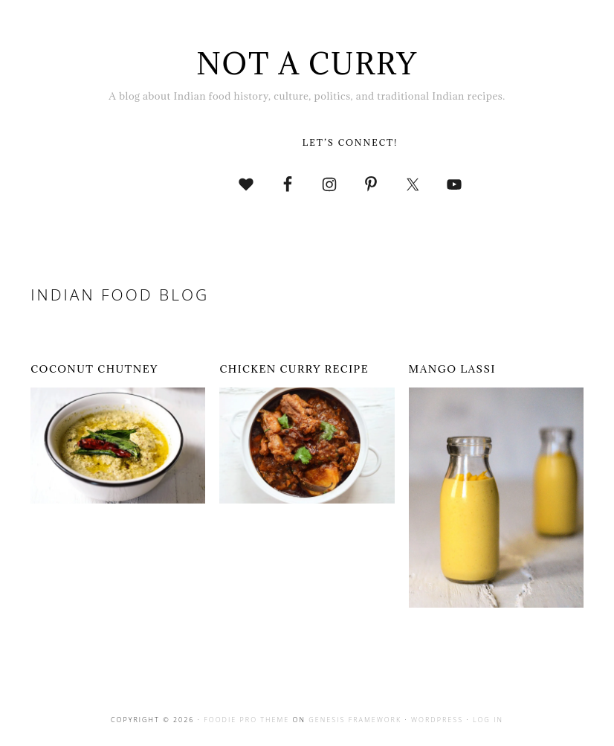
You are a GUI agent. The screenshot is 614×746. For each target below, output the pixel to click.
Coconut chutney (94, 369)
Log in (488, 719)
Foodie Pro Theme (246, 719)
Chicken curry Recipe (294, 369)
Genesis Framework (354, 719)
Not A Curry (307, 64)
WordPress (437, 719)
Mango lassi (452, 369)
